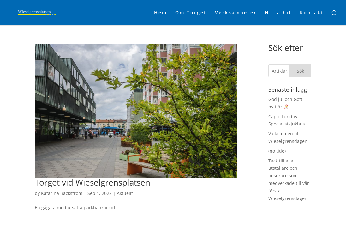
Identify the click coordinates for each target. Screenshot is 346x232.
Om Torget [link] (191, 12)
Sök (300, 71)
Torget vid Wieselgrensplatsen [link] (92, 182)
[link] (47, 12)
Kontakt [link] (312, 12)
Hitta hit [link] (278, 12)
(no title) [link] (277, 151)
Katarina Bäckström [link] (61, 193)
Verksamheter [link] (236, 12)
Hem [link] (160, 12)
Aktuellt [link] (125, 193)
